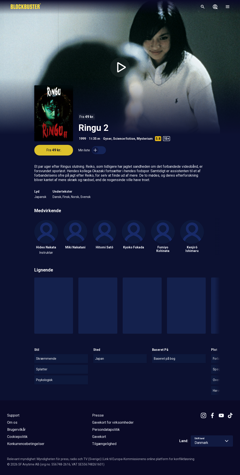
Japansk (40, 197)
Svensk (85, 197)
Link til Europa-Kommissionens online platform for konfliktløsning (148, 459)
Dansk (57, 197)
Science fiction (124, 138)
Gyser (107, 138)
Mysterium (145, 138)
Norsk (75, 197)
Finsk (66, 197)
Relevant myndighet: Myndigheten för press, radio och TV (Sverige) (54, 459)
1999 (82, 138)
